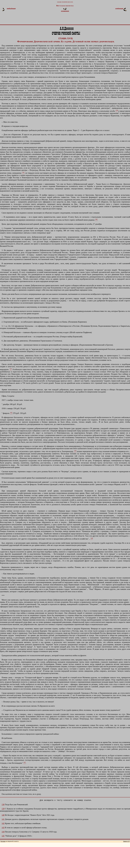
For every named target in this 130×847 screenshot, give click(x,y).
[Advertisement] (67, 19)
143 (3, 827)
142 (3, 823)
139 (3, 809)
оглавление (65, 11)
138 (3, 804)
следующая (119, 8)
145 (3, 836)
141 (3, 819)
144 (3, 832)
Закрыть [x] (126, 841)
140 (3, 815)
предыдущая (11, 8)
